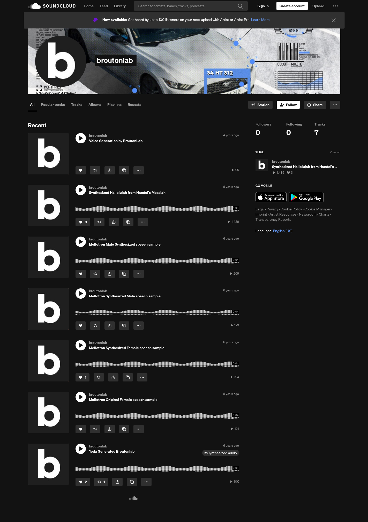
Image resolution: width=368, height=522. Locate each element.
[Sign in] (263, 6)
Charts (324, 214)
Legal (260, 209)
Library (120, 6)
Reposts (134, 104)
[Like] (81, 170)
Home (89, 6)
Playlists (114, 104)
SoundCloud (52, 6)
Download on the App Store (271, 197)
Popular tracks (53, 104)
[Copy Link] (124, 170)
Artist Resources (283, 214)
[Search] (191, 6)
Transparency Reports (273, 219)
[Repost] (95, 170)
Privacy (272, 209)
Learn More (260, 20)
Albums (94, 104)
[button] (335, 6)
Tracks (76, 104)
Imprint (261, 214)
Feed (104, 6)
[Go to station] (260, 105)
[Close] (333, 20)
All (32, 104)
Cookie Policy (291, 209)
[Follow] (288, 105)
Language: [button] (274, 231)
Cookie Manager (317, 209)
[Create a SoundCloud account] (292, 6)
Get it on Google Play (306, 197)
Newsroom (308, 214)
